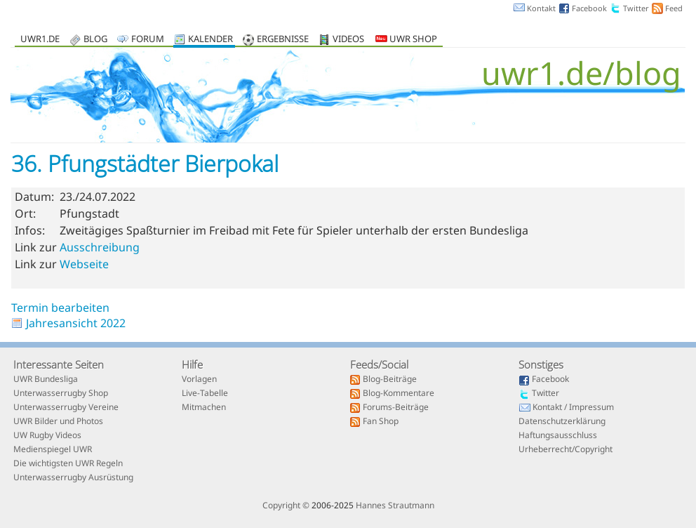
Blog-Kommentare (398, 394)
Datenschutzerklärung (561, 422)
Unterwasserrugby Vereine (66, 408)
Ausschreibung (100, 247)
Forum (147, 39)
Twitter (636, 8)
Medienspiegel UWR (52, 450)
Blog (95, 39)
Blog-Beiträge (390, 380)
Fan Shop (381, 422)
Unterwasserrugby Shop (60, 394)
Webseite (84, 264)
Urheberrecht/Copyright (565, 450)
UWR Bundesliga (45, 380)
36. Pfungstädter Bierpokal (145, 163)
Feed (674, 8)
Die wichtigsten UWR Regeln (68, 464)
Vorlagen (199, 380)
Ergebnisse (283, 39)
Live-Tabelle (205, 394)
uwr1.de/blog (581, 72)
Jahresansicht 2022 (76, 323)
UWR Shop (406, 39)
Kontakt (541, 8)
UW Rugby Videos (47, 436)
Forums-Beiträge (396, 408)
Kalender (210, 39)
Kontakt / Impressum (573, 408)
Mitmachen (204, 408)
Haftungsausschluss (557, 436)
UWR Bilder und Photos (58, 422)
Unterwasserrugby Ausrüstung (73, 478)
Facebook (589, 8)
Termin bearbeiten (60, 307)
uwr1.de (40, 39)
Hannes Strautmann (395, 505)
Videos (348, 39)
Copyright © (285, 505)
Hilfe (192, 364)
